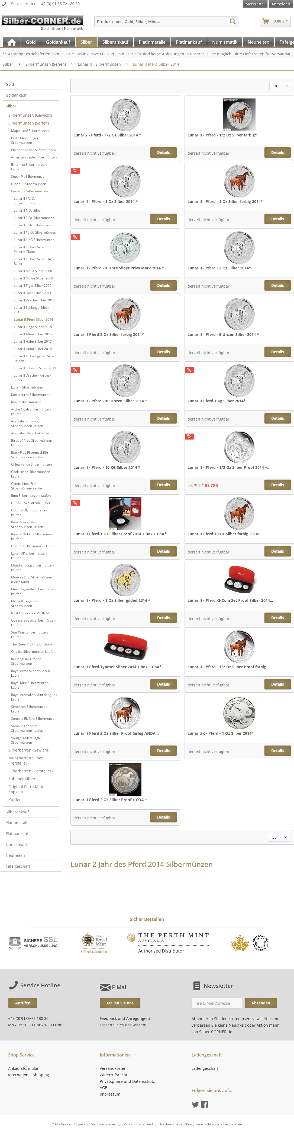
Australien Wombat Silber (30, 433)
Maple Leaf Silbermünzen (30, 130)
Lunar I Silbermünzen (27, 387)
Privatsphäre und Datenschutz (127, 1081)
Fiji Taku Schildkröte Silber (30, 503)
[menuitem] (166, 24)
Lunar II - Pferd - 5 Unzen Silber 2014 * (223, 334)
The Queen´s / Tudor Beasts (32, 644)
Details (163, 152)
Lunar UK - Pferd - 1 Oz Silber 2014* (221, 733)
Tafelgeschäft (18, 866)
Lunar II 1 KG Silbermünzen (34, 239)
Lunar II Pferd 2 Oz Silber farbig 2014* (108, 334)
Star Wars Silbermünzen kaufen (29, 634)
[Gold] (31, 42)
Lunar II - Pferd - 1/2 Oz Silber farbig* (222, 135)
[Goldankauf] (58, 42)
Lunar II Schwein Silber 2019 (35, 368)
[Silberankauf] (115, 42)
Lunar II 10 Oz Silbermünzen (35, 232)
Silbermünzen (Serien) (28, 123)
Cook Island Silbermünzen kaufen (30, 474)
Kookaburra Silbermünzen (30, 394)
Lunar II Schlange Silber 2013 (31, 309)
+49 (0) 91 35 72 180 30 (59, 4)
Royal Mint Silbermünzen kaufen (30, 685)
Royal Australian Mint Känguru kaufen (34, 697)
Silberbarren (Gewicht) (28, 750)
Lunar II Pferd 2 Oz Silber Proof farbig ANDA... (116, 733)
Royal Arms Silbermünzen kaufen (30, 673)
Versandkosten (113, 1068)
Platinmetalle (18, 822)
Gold (10, 84)
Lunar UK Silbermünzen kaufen (29, 555)
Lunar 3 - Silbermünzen (28, 184)
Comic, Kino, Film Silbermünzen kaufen (27, 486)
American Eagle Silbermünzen (34, 157)
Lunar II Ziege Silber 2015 (33, 326)
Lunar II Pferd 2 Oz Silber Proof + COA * (110, 799)
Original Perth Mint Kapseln (25, 789)
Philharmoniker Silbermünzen (33, 150)
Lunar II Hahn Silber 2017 (33, 341)
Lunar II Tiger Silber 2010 (32, 285)
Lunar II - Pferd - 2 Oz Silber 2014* (219, 267)
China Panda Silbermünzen (31, 464)
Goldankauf (16, 95)
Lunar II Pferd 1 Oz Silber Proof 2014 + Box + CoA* (120, 533)
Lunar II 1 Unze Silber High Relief (34, 261)
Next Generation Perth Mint (32, 613)
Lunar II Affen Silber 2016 (33, 334)
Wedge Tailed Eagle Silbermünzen (26, 740)
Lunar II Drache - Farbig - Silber (32, 377)
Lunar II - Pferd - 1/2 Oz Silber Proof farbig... (228, 666)
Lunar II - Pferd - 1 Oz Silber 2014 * (105, 201)
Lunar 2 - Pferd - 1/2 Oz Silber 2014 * (107, 135)
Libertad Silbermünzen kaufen (33, 546)
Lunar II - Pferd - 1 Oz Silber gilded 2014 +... (113, 600)
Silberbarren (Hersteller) (30, 771)
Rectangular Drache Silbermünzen (26, 661)
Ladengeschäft (205, 1068)
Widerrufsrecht (113, 1074)
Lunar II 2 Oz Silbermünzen (34, 217)
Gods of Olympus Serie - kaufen (29, 512)
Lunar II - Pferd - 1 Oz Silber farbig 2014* (225, 201)
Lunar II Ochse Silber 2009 (33, 278)
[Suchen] (232, 21)
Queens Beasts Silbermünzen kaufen (33, 622)
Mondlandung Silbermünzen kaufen (32, 567)
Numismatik (17, 844)
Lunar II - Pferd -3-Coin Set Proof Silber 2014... (230, 600)
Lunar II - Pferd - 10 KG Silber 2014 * (106, 467)
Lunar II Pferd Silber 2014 (33, 319)
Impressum (110, 1094)
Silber (11, 106)
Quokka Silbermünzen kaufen (33, 651)
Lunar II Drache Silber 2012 (34, 300)
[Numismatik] (224, 42)
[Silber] (86, 42)
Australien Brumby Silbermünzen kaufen (27, 423)
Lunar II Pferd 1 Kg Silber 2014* (217, 400)
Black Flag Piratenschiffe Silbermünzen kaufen (29, 454)
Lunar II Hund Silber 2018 (33, 348)
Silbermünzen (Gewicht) (30, 115)
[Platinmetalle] (152, 42)
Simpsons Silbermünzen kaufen (29, 709)
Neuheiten (15, 855)
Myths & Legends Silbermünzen (24, 603)
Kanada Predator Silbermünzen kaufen (27, 524)
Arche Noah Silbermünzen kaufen (31, 411)
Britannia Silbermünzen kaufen (29, 166)
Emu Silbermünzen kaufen (31, 495)
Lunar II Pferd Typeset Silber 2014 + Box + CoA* (117, 666)
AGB (103, 1087)
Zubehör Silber (21, 778)
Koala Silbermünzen (26, 402)
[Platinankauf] (189, 42)
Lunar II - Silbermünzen (29, 191)
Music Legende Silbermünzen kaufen (33, 591)
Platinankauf (17, 833)
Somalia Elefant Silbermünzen (33, 718)
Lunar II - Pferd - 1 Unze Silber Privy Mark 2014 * (118, 267)
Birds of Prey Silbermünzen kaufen (31, 442)
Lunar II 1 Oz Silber (28, 210)
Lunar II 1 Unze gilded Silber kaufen (35, 358)
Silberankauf (17, 811)
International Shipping (28, 1074)
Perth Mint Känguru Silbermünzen (25, 140)
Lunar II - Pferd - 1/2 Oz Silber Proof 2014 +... (229, 467)
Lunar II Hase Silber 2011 (32, 293)
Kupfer (14, 799)
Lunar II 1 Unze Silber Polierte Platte (30, 249)
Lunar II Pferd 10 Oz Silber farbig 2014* (224, 533)
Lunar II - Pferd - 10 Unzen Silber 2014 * (110, 400)
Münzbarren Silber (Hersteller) (25, 760)
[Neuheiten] (258, 42)
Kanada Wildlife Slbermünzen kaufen (33, 536)
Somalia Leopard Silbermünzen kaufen (27, 728)
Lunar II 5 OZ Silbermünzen (34, 225)
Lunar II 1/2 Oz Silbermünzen (24, 200)
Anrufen (22, 1002)
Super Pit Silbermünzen (28, 176)
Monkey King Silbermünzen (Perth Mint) (31, 579)
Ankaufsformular (23, 1068)
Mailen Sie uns (120, 1002)
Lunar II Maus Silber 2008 (33, 271)
